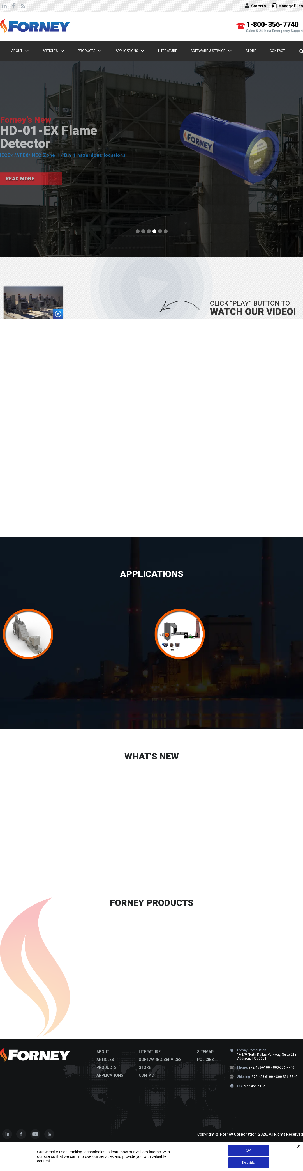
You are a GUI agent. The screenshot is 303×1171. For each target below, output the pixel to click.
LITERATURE (150, 1051)
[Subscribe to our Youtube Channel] (35, 1134)
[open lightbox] (34, 302)
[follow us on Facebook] (13, 6)
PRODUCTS (106, 1067)
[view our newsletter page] (22, 6)
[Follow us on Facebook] (21, 1134)
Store (251, 51)
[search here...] (298, 51)
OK (248, 1150)
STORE (145, 1067)
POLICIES (205, 1059)
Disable (248, 1162)
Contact (277, 51)
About (16, 51)
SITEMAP (205, 1051)
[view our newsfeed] (49, 1134)
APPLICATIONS (151, 574)
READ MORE (28, 884)
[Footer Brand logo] (35, 1055)
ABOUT (102, 1051)
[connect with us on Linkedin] (4, 6)
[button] (28, 51)
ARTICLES (105, 1059)
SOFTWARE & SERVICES (160, 1059)
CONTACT (147, 1075)
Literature (167, 51)
